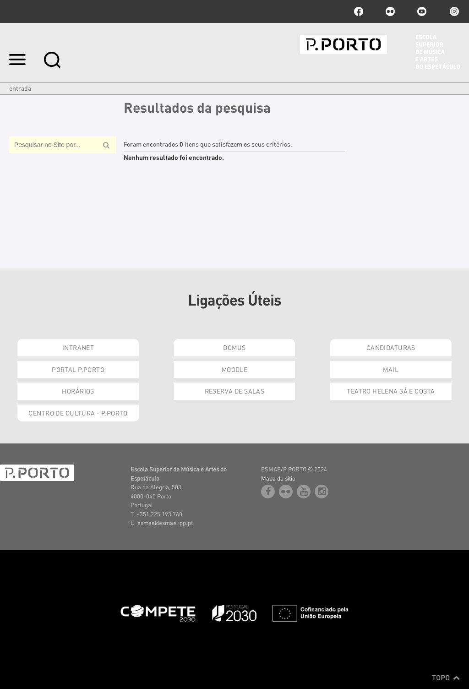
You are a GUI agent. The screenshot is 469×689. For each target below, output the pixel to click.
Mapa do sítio (278, 478)
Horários (78, 391)
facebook (358, 11)
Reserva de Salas (235, 391)
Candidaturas (390, 347)
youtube (421, 11)
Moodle (235, 369)
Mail (390, 369)
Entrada (20, 88)
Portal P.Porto (78, 369)
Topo (446, 677)
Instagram (453, 11)
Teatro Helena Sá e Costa (391, 391)
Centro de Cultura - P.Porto (77, 413)
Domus (234, 347)
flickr (390, 11)
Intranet (78, 347)
